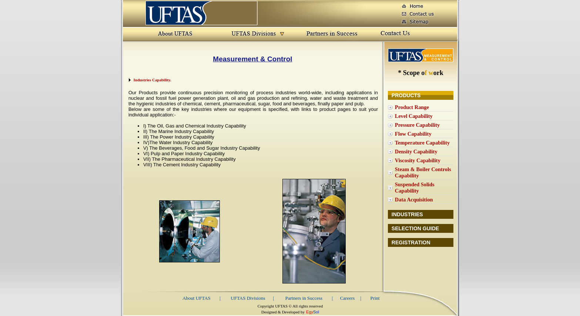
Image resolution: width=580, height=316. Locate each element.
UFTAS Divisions (248, 298)
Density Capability (416, 151)
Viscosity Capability (417, 160)
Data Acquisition (414, 200)
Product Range (412, 107)
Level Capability (414, 116)
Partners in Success (303, 298)
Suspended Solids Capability (415, 187)
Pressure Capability (417, 125)
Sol (316, 312)
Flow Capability (413, 134)
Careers (347, 298)
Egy (309, 312)
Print (374, 298)
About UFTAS (196, 298)
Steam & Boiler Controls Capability (423, 172)
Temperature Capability (422, 143)
